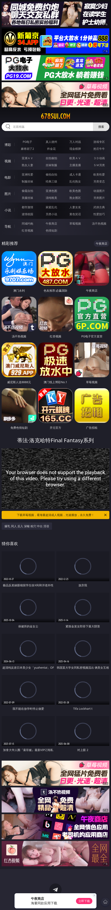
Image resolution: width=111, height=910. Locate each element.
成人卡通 (75, 174)
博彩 (8, 144)
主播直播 (75, 165)
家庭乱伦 (51, 207)
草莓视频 (75, 223)
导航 (8, 226)
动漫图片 (99, 191)
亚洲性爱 (27, 174)
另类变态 (99, 181)
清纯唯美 (51, 198)
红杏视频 (27, 230)
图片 (8, 193)
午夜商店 (51, 223)
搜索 (101, 127)
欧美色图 (75, 191)
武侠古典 (99, 207)
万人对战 (75, 142)
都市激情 (27, 207)
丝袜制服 (51, 165)
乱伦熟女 (75, 181)
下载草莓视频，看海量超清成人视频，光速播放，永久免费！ (62, 515)
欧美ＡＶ (75, 158)
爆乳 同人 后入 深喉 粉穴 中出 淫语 (27, 526)
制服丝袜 (27, 181)
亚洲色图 (51, 191)
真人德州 (51, 142)
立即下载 (84, 901)
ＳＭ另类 (99, 165)
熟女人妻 (27, 165)
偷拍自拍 (51, 174)
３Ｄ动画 (99, 158)
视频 (8, 161)
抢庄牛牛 (99, 149)
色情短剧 (51, 230)
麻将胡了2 (27, 149)
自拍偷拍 (51, 158)
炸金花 (51, 149)
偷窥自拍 (27, 191)
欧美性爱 (99, 174)
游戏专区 (99, 142)
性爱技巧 (99, 214)
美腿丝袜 (27, 198)
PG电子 (27, 142)
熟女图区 (75, 198)
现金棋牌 (75, 149)
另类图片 (99, 198)
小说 (8, 210)
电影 (8, 177)
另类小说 (51, 214)
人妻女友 (75, 207)
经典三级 (51, 181)
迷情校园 (27, 214)
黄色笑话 (75, 214)
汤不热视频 (99, 223)
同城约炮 (27, 223)
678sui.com (55, 116)
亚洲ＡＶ (27, 158)
